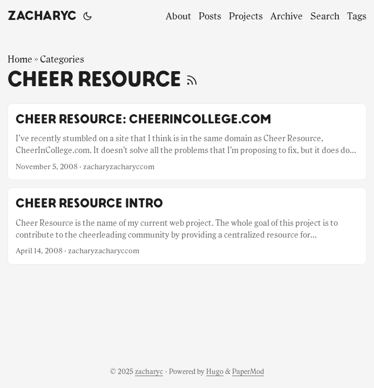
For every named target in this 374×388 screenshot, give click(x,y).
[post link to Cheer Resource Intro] (187, 226)
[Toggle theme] (87, 16)
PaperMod (248, 372)
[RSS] (192, 80)
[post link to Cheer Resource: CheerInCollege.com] (187, 142)
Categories (62, 59)
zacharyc (42, 16)
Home (20, 59)
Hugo (214, 372)
